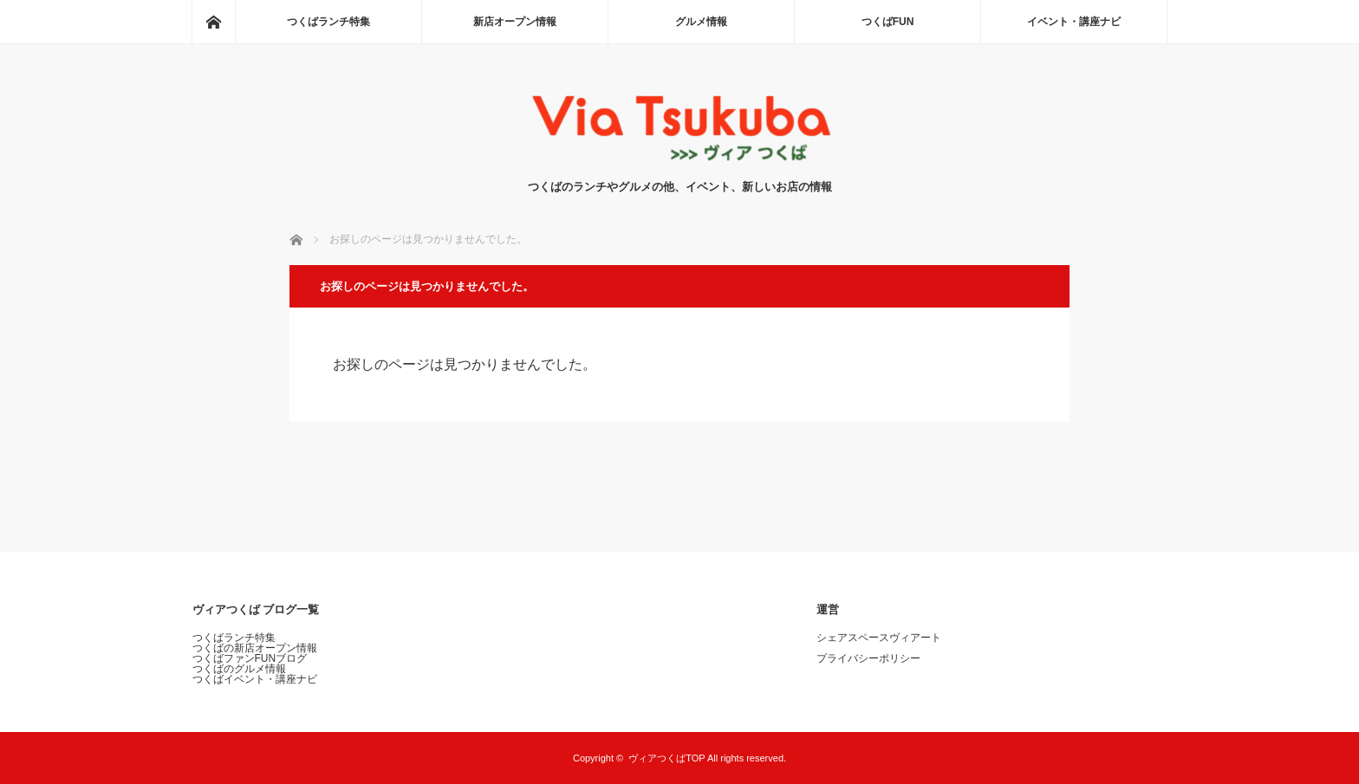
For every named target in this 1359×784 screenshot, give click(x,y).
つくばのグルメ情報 (239, 669)
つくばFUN (888, 22)
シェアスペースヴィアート (878, 638)
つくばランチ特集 (328, 22)
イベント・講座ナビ (1074, 22)
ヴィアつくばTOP (666, 758)
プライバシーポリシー (868, 658)
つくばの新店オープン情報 (254, 648)
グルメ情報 (701, 22)
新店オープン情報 (514, 22)
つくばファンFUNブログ (250, 658)
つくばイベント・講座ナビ (254, 679)
